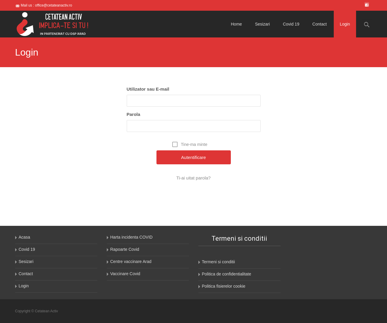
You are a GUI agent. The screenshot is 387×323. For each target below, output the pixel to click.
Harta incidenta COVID (131, 237)
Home (236, 24)
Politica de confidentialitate (226, 274)
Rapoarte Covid (124, 249)
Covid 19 (291, 24)
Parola (133, 114)
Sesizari (262, 24)
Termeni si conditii (218, 261)
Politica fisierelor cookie (223, 286)
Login (345, 24)
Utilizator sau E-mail (148, 89)
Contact (319, 24)
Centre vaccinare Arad (131, 261)
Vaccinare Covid (125, 273)
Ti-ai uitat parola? (193, 177)
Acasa (24, 237)
